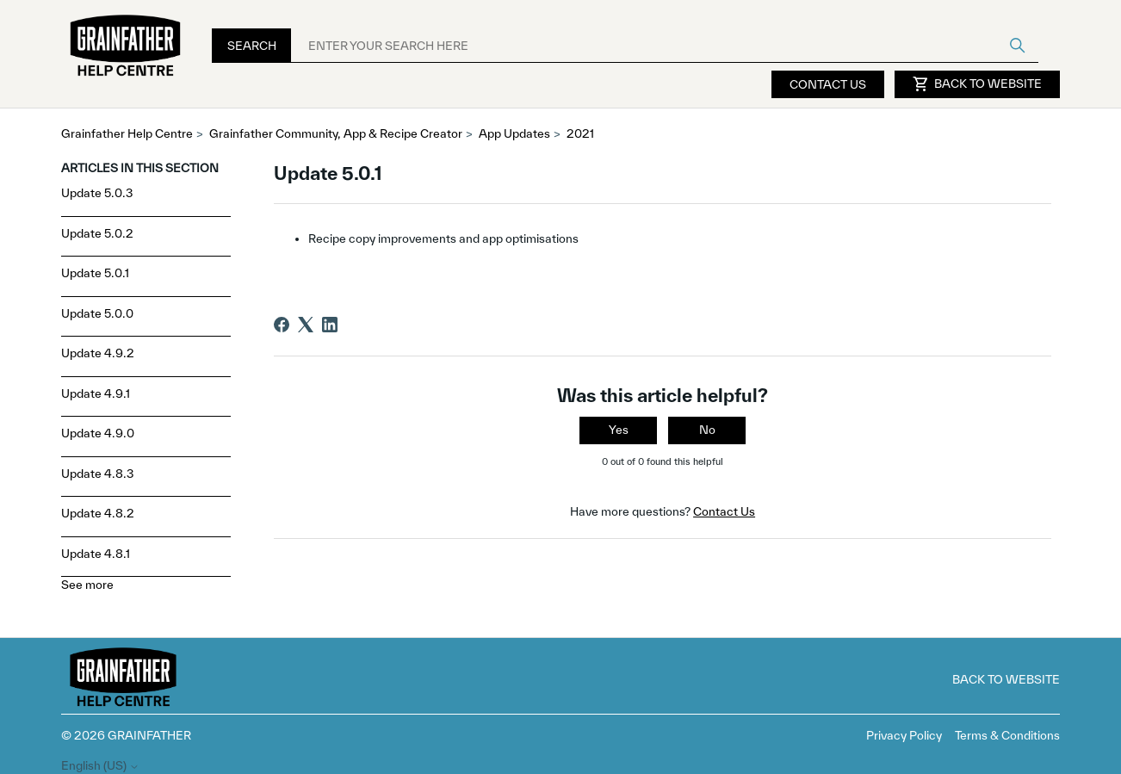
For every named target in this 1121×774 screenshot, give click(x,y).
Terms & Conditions (1007, 735)
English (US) (100, 765)
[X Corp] (305, 324)
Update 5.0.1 (95, 273)
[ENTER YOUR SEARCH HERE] (664, 45)
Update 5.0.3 (97, 193)
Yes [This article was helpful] (619, 430)
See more (87, 584)
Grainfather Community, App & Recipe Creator (335, 133)
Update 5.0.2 (97, 233)
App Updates (514, 133)
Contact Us (828, 84)
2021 (580, 133)
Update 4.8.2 (97, 513)
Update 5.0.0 (97, 313)
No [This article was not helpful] (707, 430)
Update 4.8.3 (97, 473)
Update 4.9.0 (97, 433)
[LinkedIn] (330, 324)
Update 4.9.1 (95, 393)
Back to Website (977, 84)
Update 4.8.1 (95, 553)
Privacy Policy (904, 735)
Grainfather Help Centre (127, 133)
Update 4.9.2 (97, 353)
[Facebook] (281, 324)
